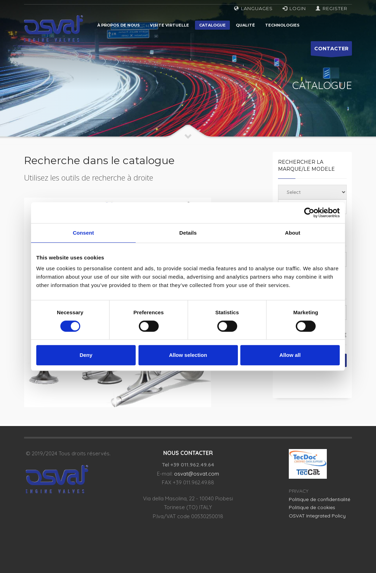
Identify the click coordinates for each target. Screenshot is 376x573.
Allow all (290, 355)
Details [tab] (188, 233)
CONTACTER (331, 50)
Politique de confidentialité (319, 499)
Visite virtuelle (169, 25)
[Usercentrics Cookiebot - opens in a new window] (309, 212)
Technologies (282, 25)
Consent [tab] (83, 233)
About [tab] (292, 233)
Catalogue (212, 25)
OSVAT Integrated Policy (317, 516)
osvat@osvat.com (196, 473)
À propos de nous (118, 25)
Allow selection (188, 355)
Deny (86, 355)
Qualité (245, 25)
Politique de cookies (312, 507)
